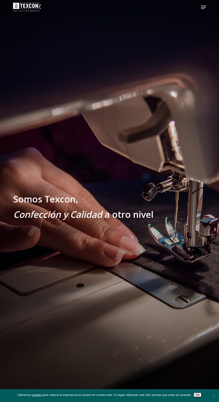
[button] (203, 7)
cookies (37, 395)
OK (197, 395)
